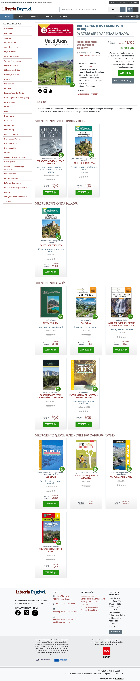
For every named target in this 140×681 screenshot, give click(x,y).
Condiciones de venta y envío (93, 598)
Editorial (134, 3)
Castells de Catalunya (84, 163)
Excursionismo (84, 94)
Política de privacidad (90, 607)
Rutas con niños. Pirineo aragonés (86, 476)
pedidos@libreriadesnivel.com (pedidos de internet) (65, 619)
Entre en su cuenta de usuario (126, 16)
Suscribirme (115, 632)
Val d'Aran (86, 323)
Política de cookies (89, 610)
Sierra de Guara (51, 323)
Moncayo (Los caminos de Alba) (51, 550)
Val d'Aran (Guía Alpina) (121, 477)
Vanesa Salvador (85, 46)
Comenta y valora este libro (88, 55)
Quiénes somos (7, 3)
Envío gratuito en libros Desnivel (41, 3)
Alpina (89, 66)
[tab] (42, 102)
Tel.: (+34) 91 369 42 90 (64, 603)
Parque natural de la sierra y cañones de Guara (83, 396)
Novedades (8, 29)
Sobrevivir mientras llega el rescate (51, 162)
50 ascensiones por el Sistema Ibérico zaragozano (50, 396)
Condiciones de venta (21, 3)
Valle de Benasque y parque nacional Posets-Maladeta (121, 324)
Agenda (113, 3)
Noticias (123, 3)
